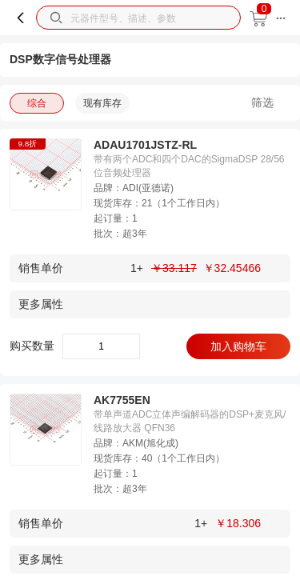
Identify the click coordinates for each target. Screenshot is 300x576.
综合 (36, 103)
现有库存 (102, 103)
